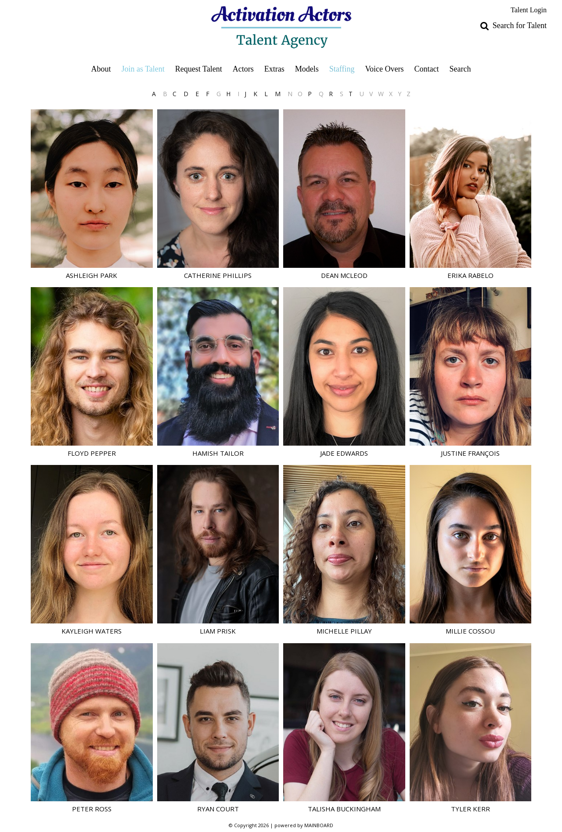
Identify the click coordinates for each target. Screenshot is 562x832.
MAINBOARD (318, 825)
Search (460, 69)
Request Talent (198, 69)
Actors (243, 69)
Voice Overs (384, 69)
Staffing (342, 69)
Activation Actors (281, 27)
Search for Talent (520, 25)
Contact (426, 69)
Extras (274, 69)
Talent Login (529, 10)
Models (307, 69)
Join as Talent (142, 69)
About (101, 69)
